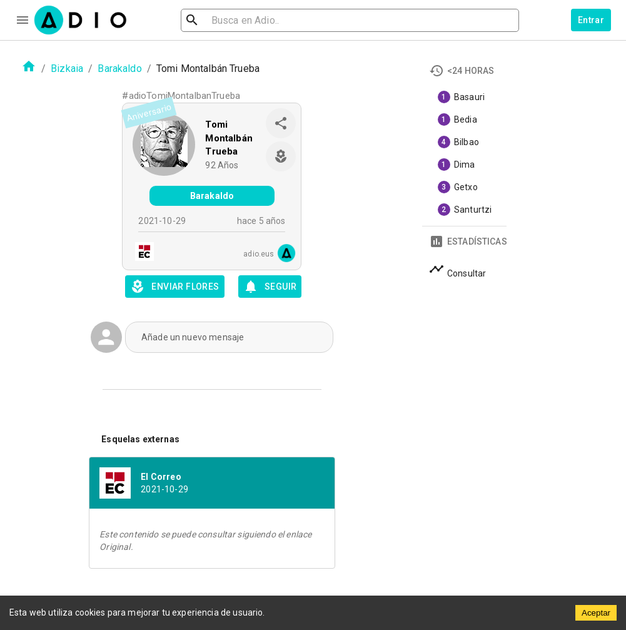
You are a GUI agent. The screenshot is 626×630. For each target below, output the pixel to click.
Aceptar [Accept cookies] (596, 612)
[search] (232, 20)
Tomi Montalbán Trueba (228, 138)
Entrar (591, 20)
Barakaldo (119, 68)
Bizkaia (67, 68)
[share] (281, 123)
